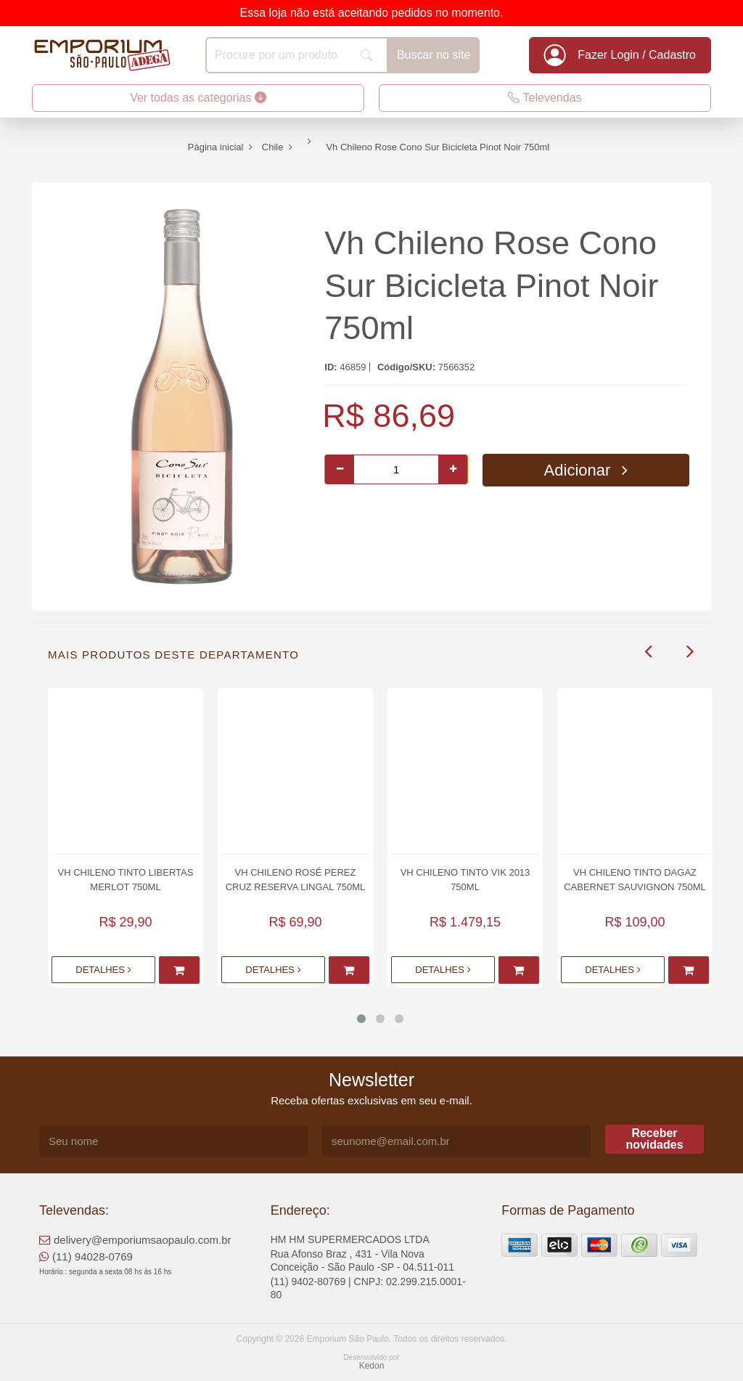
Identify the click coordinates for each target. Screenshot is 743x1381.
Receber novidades (654, 1139)
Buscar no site (433, 55)
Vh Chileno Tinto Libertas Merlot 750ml (126, 879)
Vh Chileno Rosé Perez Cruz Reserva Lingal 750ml (296, 879)
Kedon (372, 1366)
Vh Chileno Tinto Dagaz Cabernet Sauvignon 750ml (635, 879)
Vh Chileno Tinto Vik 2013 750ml (465, 879)
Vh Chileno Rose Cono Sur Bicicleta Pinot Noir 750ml (491, 285)
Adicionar (586, 470)
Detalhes (103, 969)
